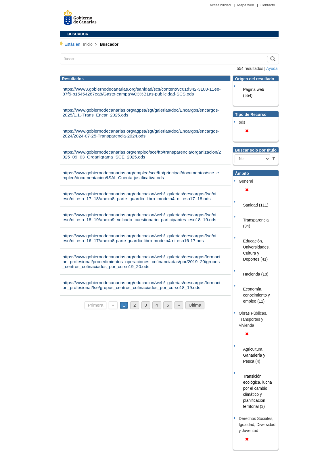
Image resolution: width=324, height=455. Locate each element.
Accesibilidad (221, 5)
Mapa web (246, 5)
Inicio (88, 44)
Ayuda (271, 68)
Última (195, 305)
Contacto (267, 5)
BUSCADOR (78, 34)
